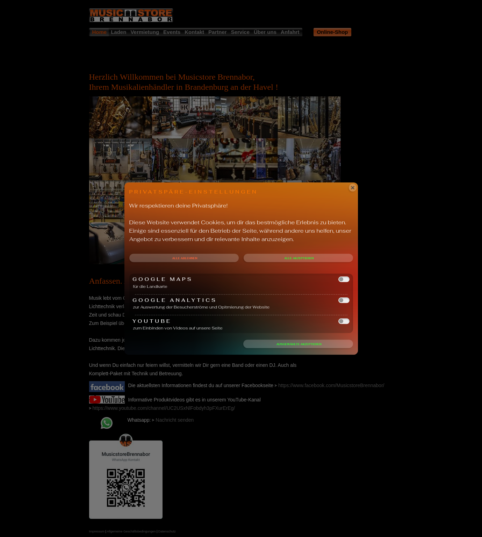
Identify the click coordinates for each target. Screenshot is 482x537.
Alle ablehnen (184, 258)
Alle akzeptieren (299, 258)
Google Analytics (241, 300)
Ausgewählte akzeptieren (299, 344)
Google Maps (241, 279)
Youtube (241, 321)
